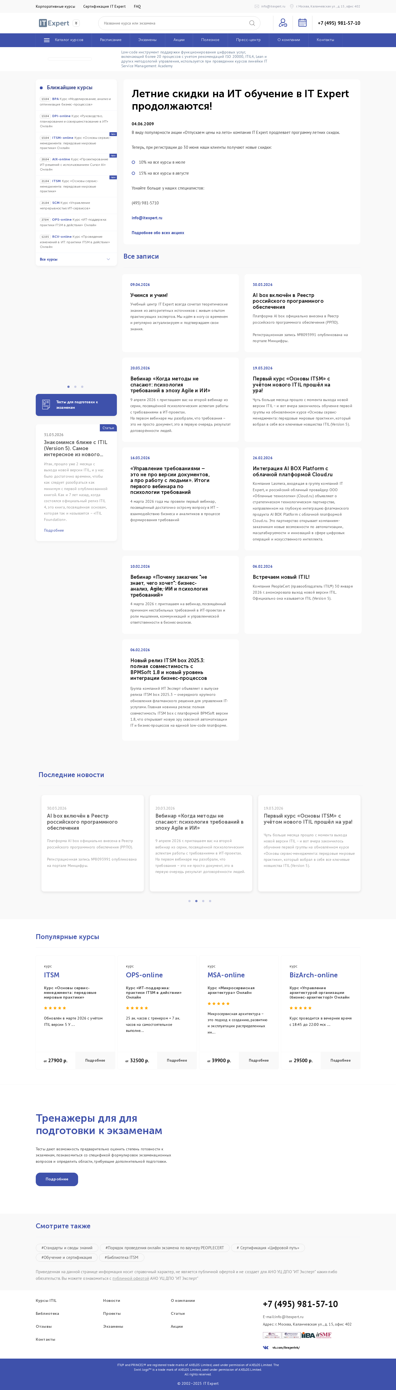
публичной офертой (130, 1278)
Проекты (112, 1313)
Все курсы (75, 259)
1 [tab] (70, 388)
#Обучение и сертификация (67, 1257)
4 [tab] (212, 902)
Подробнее (95, 1060)
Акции (177, 1326)
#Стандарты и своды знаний (67, 1247)
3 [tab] (84, 388)
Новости (111, 1301)
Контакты (45, 1339)
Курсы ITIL (46, 1301)
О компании (183, 1301)
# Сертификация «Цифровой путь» (268, 1247)
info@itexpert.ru (147, 217)
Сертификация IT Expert (104, 6)
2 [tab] (77, 388)
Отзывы (44, 1326)
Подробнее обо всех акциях (158, 232)
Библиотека (47, 1313)
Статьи (178, 1313)
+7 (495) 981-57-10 (339, 23)
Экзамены (113, 1326)
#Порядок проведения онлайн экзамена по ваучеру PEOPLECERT (165, 1247)
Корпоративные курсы (55, 6)
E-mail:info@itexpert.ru (283, 1317)
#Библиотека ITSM (121, 1257)
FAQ (137, 6)
